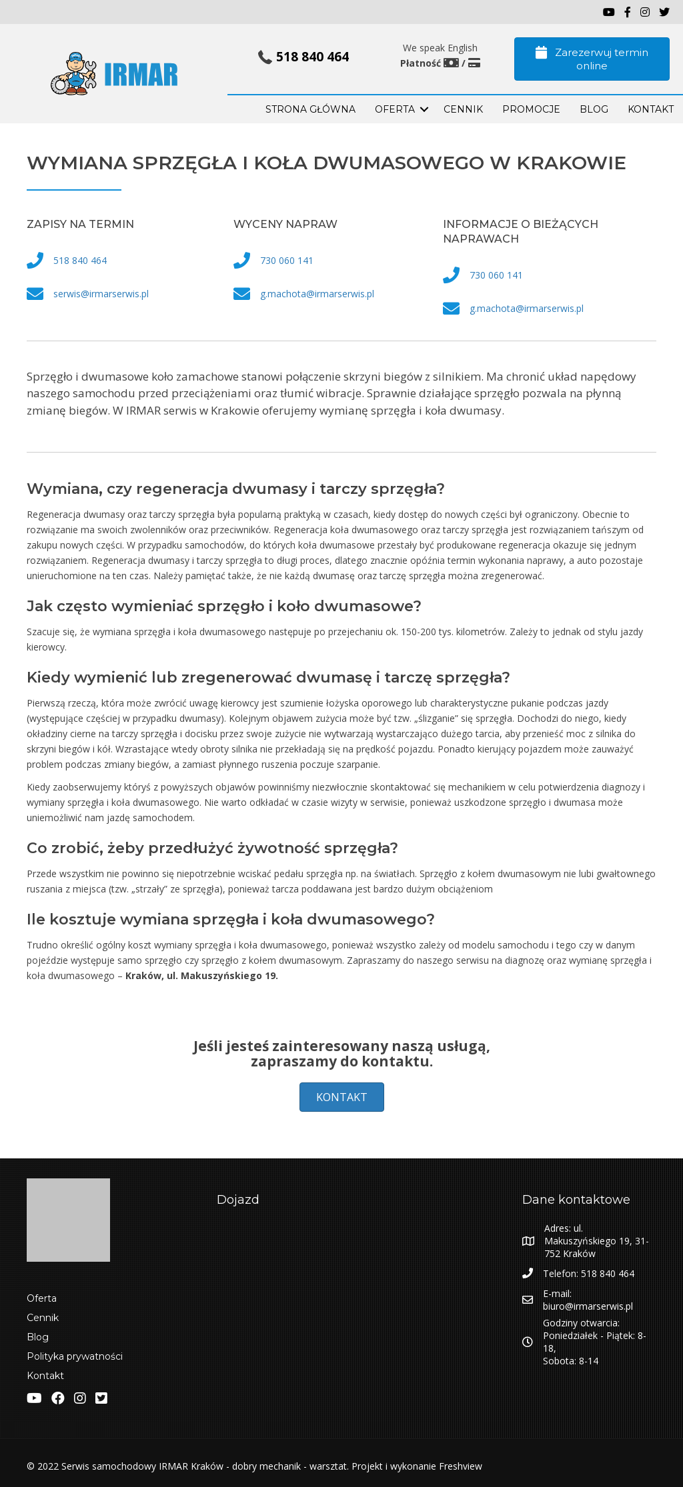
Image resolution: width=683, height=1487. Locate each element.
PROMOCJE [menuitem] (531, 109)
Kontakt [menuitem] (45, 1376)
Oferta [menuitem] (42, 1298)
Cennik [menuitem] (463, 109)
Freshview (459, 1466)
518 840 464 (312, 56)
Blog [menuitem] (38, 1337)
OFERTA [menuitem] (395, 109)
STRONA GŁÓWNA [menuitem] (310, 109)
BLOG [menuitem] (594, 109)
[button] (424, 109)
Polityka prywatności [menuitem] (75, 1356)
